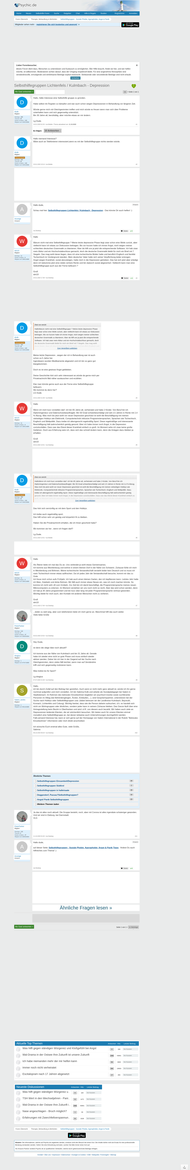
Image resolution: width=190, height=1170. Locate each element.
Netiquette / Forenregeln (100, 1155)
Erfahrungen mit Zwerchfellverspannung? (47, 1117)
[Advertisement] (86, 755)
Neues (28, 13)
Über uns (47, 1155)
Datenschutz (65, 1155)
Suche (56, 13)
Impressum (56, 1155)
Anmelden (133, 13)
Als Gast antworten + (24, 92)
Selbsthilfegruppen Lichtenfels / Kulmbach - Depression (61, 85)
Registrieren (119, 13)
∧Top (184, 1167)
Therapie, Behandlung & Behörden (44, 1129)
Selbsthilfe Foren (42, 13)
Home (18, 13)
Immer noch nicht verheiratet (39, 1067)
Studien (103, 13)
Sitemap (113, 1155)
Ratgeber (67, 13)
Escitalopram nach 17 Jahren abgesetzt (46, 1073)
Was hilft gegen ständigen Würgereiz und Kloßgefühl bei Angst (59, 1048)
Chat (78, 13)
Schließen (75, 78)
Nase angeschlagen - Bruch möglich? (45, 1111)
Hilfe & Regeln (90, 13)
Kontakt (40, 1155)
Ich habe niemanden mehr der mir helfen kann (50, 1061)
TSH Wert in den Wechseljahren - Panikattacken (51, 1098)
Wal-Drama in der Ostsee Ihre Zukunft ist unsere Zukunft (56, 1054)
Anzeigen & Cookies (78, 1155)
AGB (88, 1155)
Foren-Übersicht (22, 1129)
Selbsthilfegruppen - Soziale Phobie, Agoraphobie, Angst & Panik (84, 1129)
